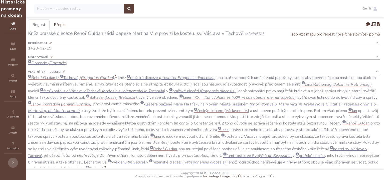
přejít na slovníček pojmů (359, 41)
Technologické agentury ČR (238, 176)
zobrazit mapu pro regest (313, 41)
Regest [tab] (68, 25)
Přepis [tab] (89, 25)
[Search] (109, 9)
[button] (369, 9)
